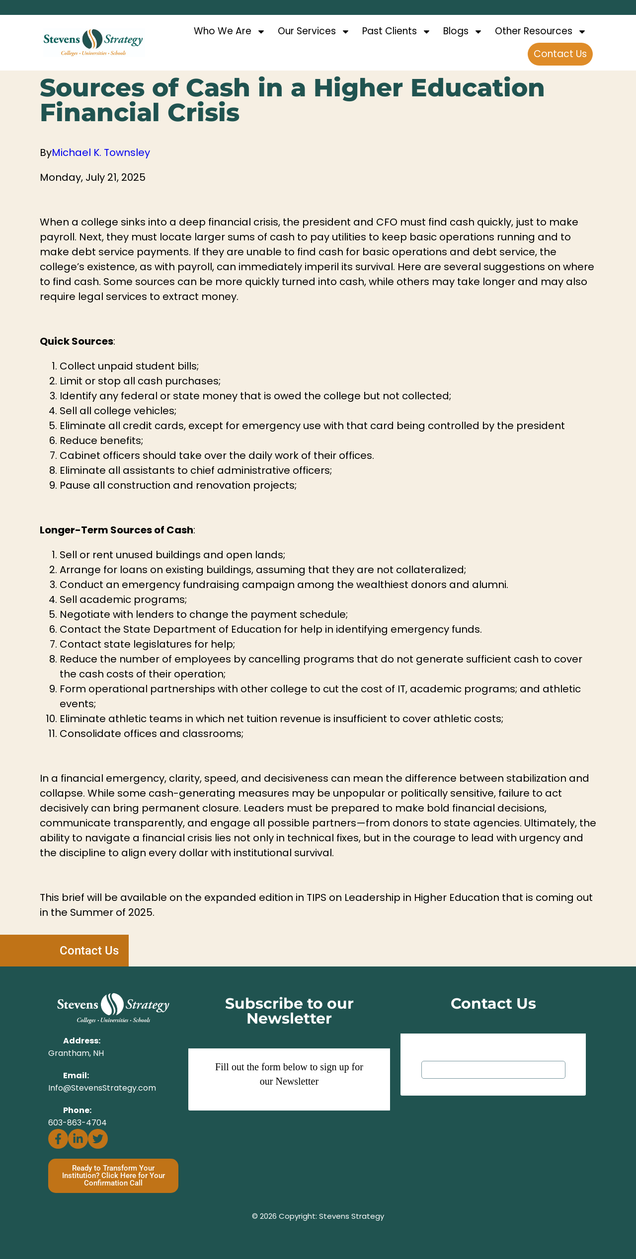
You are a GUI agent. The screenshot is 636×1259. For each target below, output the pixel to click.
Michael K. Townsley (101, 152)
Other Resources (541, 31)
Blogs (463, 31)
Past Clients (396, 31)
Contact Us (560, 54)
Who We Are (230, 31)
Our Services (314, 31)
